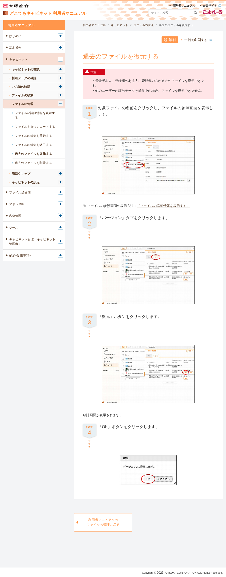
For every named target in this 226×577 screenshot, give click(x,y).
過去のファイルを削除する (33, 163)
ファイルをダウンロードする (35, 126)
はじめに (15, 36)
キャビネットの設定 (26, 182)
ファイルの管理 (144, 25)
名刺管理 (15, 216)
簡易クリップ (21, 173)
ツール (13, 227)
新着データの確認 (24, 78)
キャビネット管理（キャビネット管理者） (32, 241)
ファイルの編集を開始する (33, 135)
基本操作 (15, 47)
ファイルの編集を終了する (33, 145)
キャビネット (119, 25)
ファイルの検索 (22, 95)
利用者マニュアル (94, 25)
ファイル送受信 (20, 192)
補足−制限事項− (20, 255)
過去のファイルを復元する (176, 25)
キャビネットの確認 (26, 69)
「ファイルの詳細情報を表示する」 (163, 206)
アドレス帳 (16, 204)
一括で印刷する (198, 40)
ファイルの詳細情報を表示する (35, 115)
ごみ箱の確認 (21, 86)
